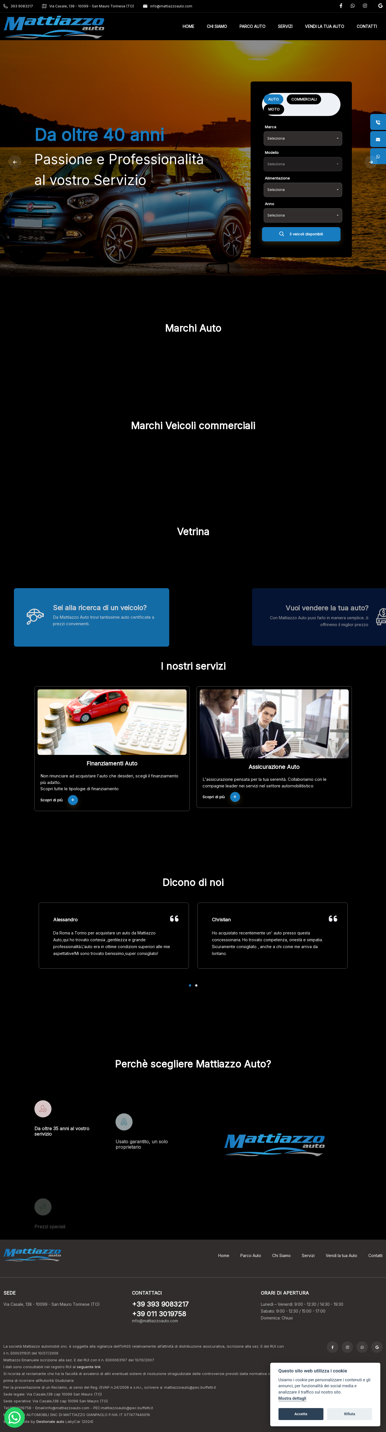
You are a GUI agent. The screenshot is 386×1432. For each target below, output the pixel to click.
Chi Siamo (281, 1255)
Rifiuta (349, 1414)
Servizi (308, 1255)
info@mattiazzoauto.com (167, 6)
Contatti (375, 1255)
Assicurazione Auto (274, 766)
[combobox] (303, 142)
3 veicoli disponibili (301, 238)
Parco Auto (250, 1255)
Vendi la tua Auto (341, 1255)
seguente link (89, 1366)
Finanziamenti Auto (111, 763)
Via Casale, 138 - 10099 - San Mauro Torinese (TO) (88, 6)
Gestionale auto (50, 1421)
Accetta (300, 1414)
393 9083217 (18, 6)
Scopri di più (59, 800)
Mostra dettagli (292, 1398)
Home (223, 1255)
